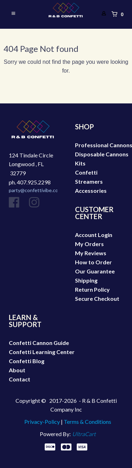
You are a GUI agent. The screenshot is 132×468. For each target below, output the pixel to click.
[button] (15, 14)
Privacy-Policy (42, 421)
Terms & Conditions (87, 421)
